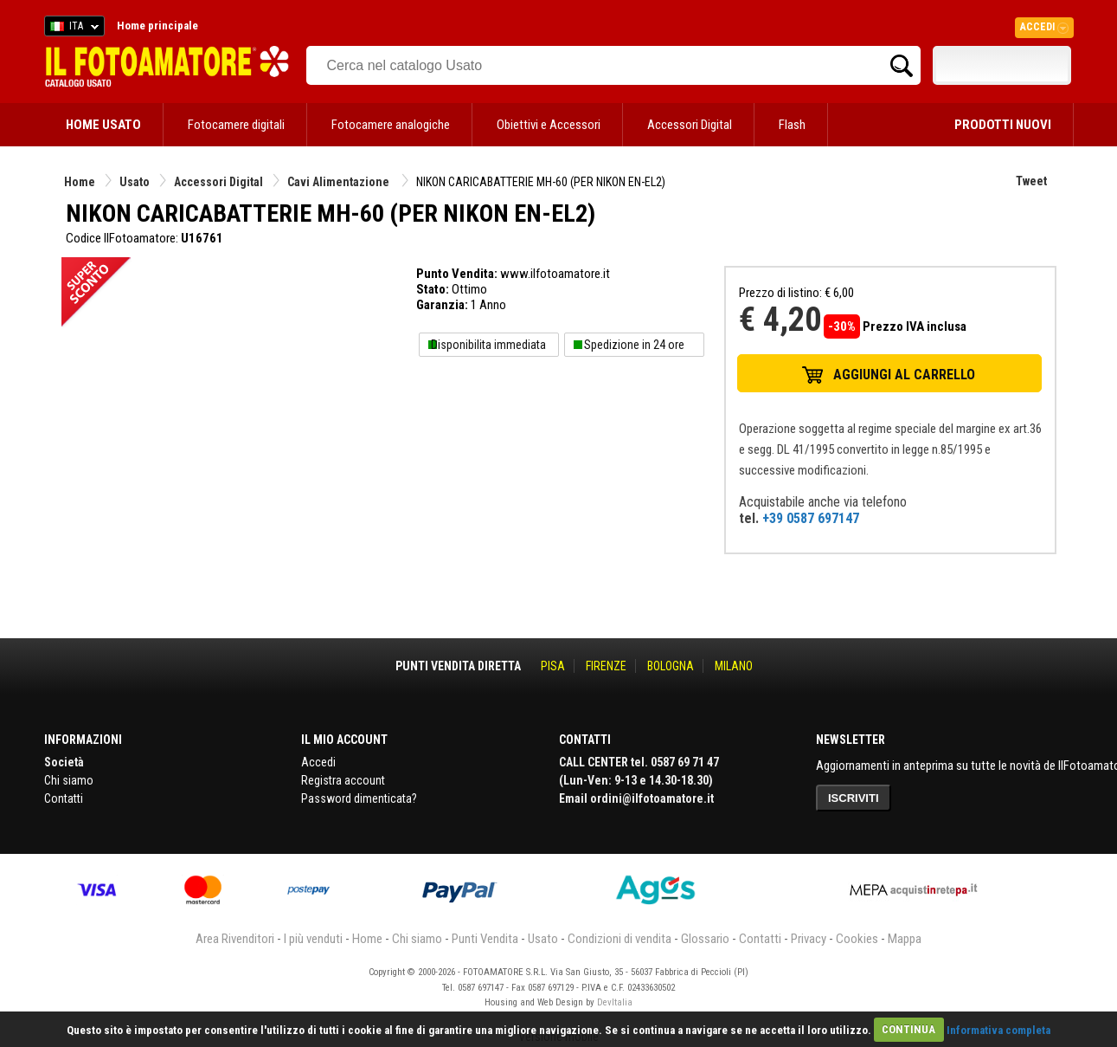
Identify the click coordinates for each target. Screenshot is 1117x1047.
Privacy (808, 939)
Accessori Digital (689, 124)
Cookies (857, 939)
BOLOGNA (670, 666)
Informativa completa (998, 1029)
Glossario (705, 939)
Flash (792, 124)
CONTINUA (908, 1029)
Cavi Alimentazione (339, 182)
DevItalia (614, 1002)
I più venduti (313, 939)
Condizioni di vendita (619, 939)
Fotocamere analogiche (390, 124)
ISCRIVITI (853, 798)
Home (79, 182)
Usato (134, 182)
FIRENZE (606, 666)
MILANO (734, 666)
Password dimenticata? (359, 798)
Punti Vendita (485, 939)
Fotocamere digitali (236, 124)
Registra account (343, 780)
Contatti (63, 798)
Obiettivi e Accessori (548, 124)
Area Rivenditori (235, 939)
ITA (71, 28)
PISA (553, 666)
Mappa (904, 939)
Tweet (1031, 181)
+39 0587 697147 (810, 518)
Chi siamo (68, 780)
